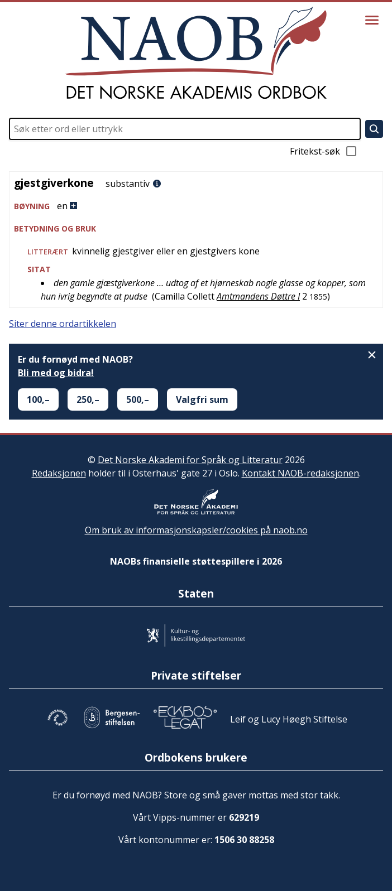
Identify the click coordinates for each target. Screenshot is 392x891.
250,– (88, 399)
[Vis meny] (372, 20)
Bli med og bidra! (56, 373)
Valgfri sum (202, 399)
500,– (137, 399)
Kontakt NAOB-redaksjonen (300, 473)
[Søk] (374, 129)
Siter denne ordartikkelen (62, 323)
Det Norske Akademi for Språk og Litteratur (190, 460)
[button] (196, 206)
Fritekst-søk (324, 151)
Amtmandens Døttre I (258, 296)
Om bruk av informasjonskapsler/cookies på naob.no (196, 530)
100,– (38, 399)
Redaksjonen (59, 473)
